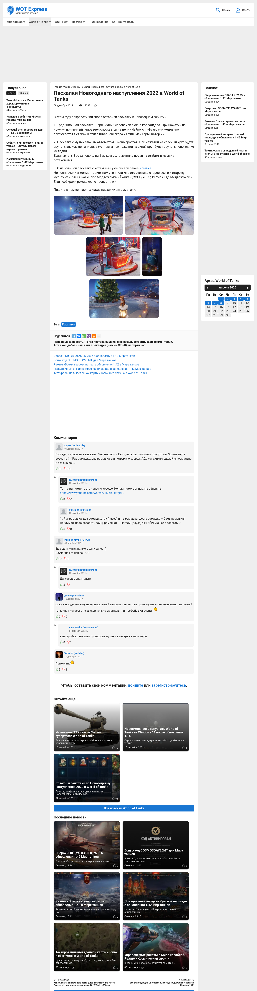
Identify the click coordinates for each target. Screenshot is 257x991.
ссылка (145, 168)
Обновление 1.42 (103, 22)
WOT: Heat (61, 22)
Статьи (106, 971)
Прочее (77, 22)
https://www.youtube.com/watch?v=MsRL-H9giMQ (92, 493)
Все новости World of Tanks (124, 758)
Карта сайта (242, 966)
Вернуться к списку (124, 891)
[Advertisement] (128, 55)
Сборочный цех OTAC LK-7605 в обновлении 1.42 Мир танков (94, 356)
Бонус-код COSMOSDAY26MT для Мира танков (85, 360)
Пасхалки (68, 325)
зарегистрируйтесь (168, 685)
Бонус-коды (126, 22)
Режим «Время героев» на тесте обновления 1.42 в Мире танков (96, 365)
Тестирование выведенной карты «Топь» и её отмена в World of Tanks (100, 373)
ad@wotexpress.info (49, 971)
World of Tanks (38, 22)
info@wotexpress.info (35, 966)
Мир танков (14, 22)
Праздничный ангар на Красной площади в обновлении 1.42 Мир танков (102, 369)
